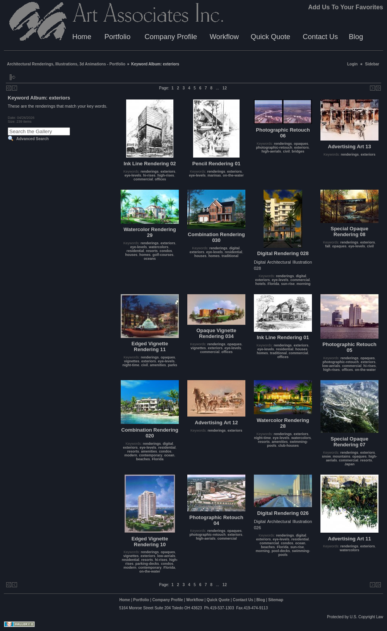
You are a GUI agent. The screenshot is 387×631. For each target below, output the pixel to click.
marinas (214, 175)
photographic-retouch (274, 147)
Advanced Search (32, 139)
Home (81, 37)
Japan (349, 464)
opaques (301, 144)
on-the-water (233, 175)
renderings (149, 171)
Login (352, 64)
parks (172, 365)
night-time (130, 365)
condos (166, 251)
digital (234, 248)
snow (326, 456)
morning (303, 284)
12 (225, 88)
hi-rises (149, 175)
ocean (169, 455)
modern (130, 455)
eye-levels (133, 175)
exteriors (168, 171)
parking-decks (147, 564)
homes (145, 255)
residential (135, 251)
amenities (158, 365)
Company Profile (170, 37)
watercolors (159, 247)
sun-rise (288, 284)
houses (131, 255)
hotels (260, 284)
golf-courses (162, 255)
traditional (230, 256)
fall (327, 246)
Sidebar (372, 64)
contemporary (150, 455)
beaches (143, 459)
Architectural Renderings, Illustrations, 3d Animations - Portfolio (66, 64)
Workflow (224, 37)
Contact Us (320, 37)
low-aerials (331, 366)
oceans (150, 259)
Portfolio (117, 37)
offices (160, 179)
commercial (143, 179)
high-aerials (271, 151)
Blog (356, 37)
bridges (298, 151)
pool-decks (281, 551)
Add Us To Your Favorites (345, 7)
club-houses (288, 446)
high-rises (166, 175)
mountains (342, 456)
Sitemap (275, 600)
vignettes (131, 361)
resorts (152, 251)
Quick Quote (270, 37)
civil (286, 151)
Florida (273, 284)
